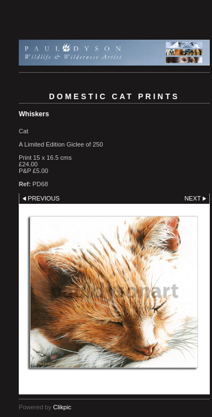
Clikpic (62, 407)
